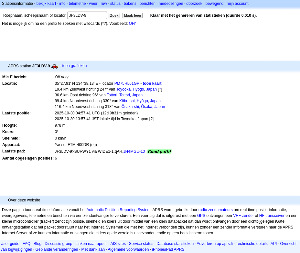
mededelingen (171, 3)
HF (261, 215)
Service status (141, 243)
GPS (201, 215)
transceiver (274, 215)
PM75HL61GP (126, 83)
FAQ (26, 243)
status (115, 3)
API (274, 243)
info (62, 3)
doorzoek (194, 3)
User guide (10, 243)
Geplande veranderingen (56, 249)
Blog (37, 243)
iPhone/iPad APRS (168, 249)
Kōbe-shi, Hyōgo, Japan (140, 101)
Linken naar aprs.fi (92, 243)
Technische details (252, 243)
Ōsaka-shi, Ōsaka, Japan (143, 106)
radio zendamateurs (215, 210)
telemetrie (77, 3)
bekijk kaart (46, 3)
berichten (147, 3)
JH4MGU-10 (134, 151)
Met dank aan (93, 249)
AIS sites (118, 243)
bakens (130, 3)
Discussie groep (58, 243)
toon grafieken (74, 65)
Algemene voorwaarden (128, 249)
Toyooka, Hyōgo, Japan (136, 89)
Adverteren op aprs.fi (214, 243)
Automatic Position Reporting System (118, 210)
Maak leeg (132, 15)
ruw (104, 3)
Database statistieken (175, 243)
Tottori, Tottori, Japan (125, 95)
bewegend (214, 3)
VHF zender (243, 215)
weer (93, 3)
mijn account (237, 3)
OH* (132, 23)
